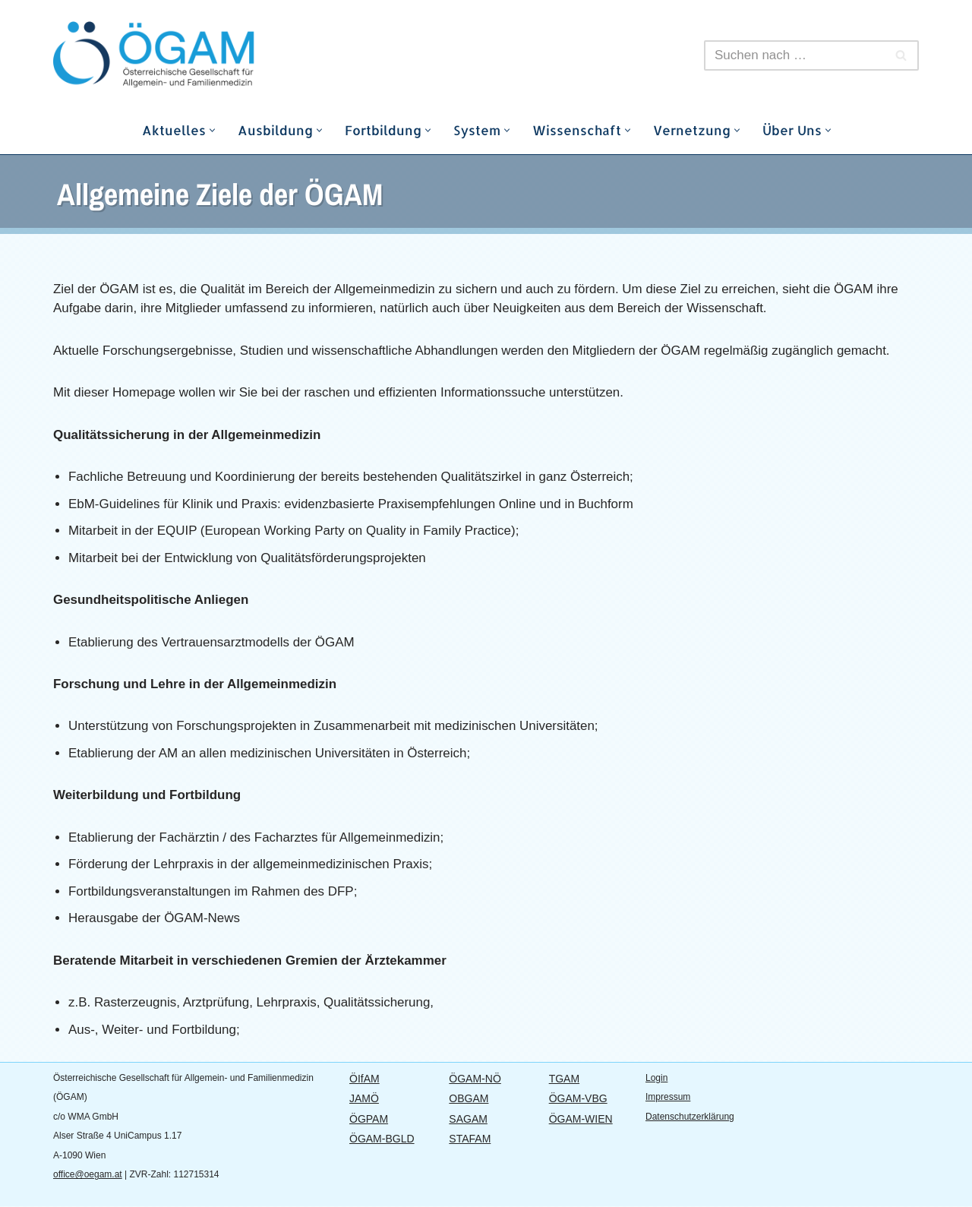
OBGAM (468, 1100)
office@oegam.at (87, 1176)
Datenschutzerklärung (689, 1117)
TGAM (564, 1079)
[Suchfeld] (794, 55)
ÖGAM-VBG (578, 1100)
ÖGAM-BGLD (382, 1140)
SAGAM (468, 1120)
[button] (212, 130)
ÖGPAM (368, 1120)
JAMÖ (364, 1100)
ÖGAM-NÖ (474, 1079)
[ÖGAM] (190, 55)
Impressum (667, 1098)
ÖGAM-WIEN (581, 1120)
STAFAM (470, 1140)
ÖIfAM (364, 1079)
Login (656, 1078)
